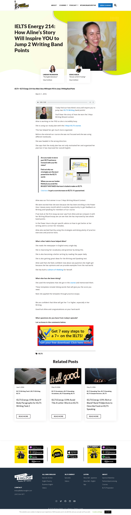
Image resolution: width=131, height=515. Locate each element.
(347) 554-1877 (20, 494)
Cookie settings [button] (97, 512)
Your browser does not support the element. (66, 102)
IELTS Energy (70, 474)
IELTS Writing (69, 110)
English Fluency (47, 481)
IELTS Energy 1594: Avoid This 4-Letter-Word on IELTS (64, 402)
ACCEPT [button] (108, 512)
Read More (23, 416)
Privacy (70, 509)
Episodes (68, 478)
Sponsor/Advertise (85, 5)
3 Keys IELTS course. (72, 126)
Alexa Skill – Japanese (90, 478)
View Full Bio (47, 80)
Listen (86, 474)
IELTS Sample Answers (94, 393)
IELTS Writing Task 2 (23, 391)
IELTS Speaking (65, 393)
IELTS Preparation (108, 488)
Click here (44, 191)
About (52, 5)
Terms (76, 509)
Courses (60, 5)
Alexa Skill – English (90, 481)
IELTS (16, 89)
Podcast (70, 5)
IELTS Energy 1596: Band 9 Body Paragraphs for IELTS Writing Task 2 (29, 402)
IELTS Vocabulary (57, 391)
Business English (47, 484)
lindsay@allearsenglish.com (23, 491)
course (73, 283)
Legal (81, 509)
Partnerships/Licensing (109, 481)
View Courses (102, 5)
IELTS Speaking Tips (93, 391)
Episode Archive (47, 478)
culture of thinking (55, 270)
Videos (44, 488)
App (85, 484)
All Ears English (49, 474)
